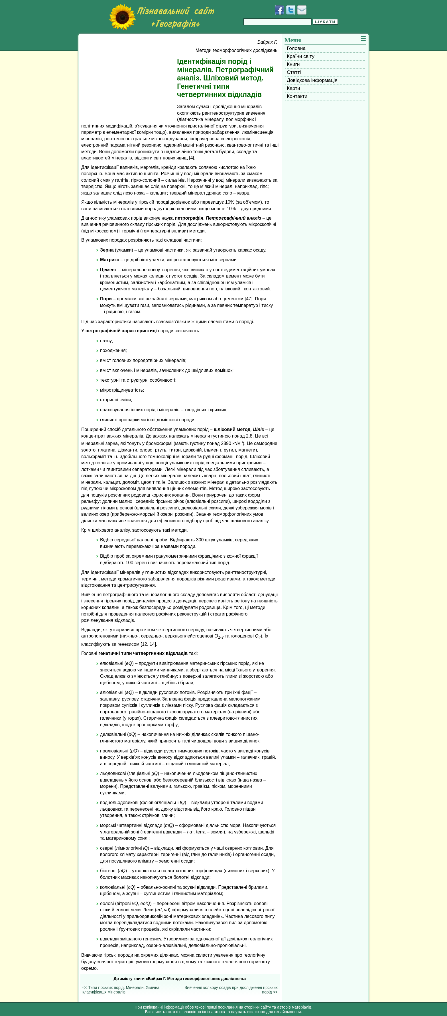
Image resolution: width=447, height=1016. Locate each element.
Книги (293, 64)
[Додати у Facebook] (279, 10)
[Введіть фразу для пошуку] (277, 21)
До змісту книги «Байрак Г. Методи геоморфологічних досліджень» (179, 978)
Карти (293, 88)
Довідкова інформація (312, 80)
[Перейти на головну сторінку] (161, 17)
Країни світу (300, 56)
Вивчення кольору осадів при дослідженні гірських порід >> (231, 989)
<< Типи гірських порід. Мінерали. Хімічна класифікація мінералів (120, 989)
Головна (296, 48)
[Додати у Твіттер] (290, 10)
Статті (294, 72)
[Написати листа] (301, 10)
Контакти (297, 96)
